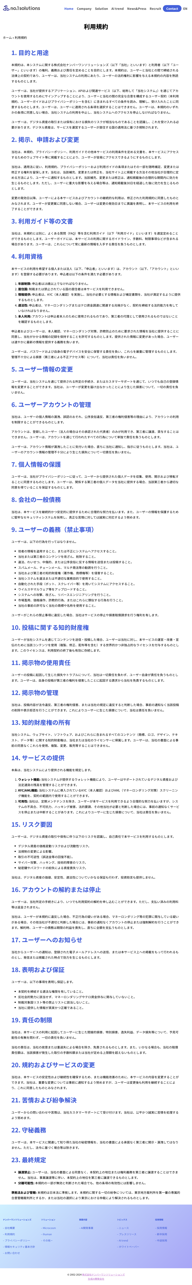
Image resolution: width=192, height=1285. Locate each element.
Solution (101, 8)
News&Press (136, 8)
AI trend (117, 8)
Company (84, 8)
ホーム (7, 37)
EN (185, 8)
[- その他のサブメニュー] (51, 1240)
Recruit (155, 8)
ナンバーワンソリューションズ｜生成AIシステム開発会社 (21, 10)
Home (68, 8)
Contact (172, 8)
